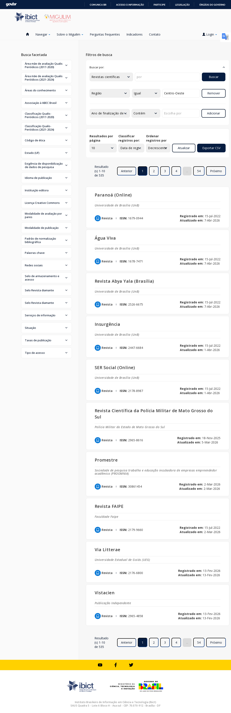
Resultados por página (101, 138)
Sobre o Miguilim (70, 34)
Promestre (106, 460)
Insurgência (107, 324)
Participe (159, 4)
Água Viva (105, 238)
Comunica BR (98, 4)
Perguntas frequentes (105, 34)
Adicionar (213, 113)
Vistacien (105, 593)
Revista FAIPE (109, 506)
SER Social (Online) (115, 367)
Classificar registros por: (129, 138)
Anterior (126, 171)
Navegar (42, 34)
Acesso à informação (130, 4)
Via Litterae (107, 549)
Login (209, 34)
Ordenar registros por (156, 138)
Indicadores (134, 34)
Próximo (216, 171)
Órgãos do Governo (212, 4)
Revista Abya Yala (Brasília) (124, 281)
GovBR (11, 4)
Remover (213, 93)
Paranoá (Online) (113, 195)
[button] (46, 65)
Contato (154, 34)
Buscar (213, 77)
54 (199, 171)
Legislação (182, 4)
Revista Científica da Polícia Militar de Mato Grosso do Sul (154, 414)
